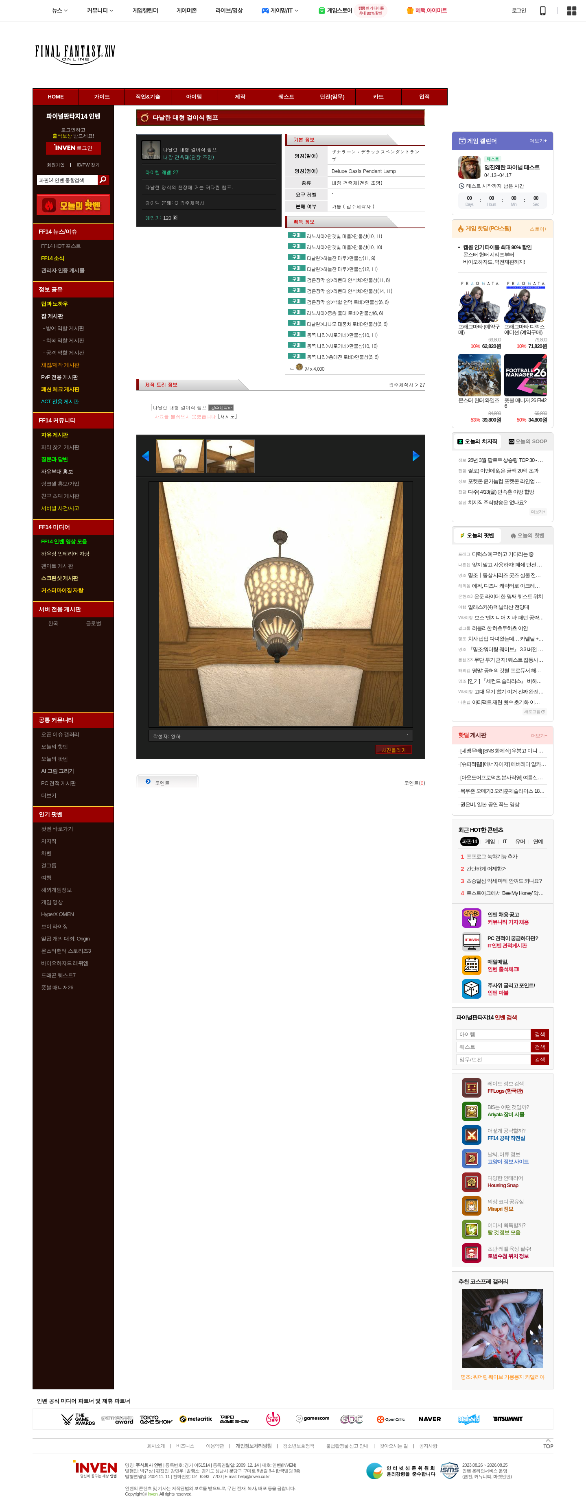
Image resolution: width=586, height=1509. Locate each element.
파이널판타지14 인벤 (73, 116)
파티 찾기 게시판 (60, 447)
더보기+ (538, 140)
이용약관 (215, 1446)
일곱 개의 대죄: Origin (65, 938)
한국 (53, 623)
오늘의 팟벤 (54, 758)
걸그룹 (49, 865)
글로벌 (93, 623)
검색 (103, 180)
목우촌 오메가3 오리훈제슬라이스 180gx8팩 (503, 791)
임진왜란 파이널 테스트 (512, 167)
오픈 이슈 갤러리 (60, 734)
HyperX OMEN (57, 914)
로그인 (519, 10)
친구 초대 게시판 (60, 496)
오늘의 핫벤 (54, 746)
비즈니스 (185, 1446)
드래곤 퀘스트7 (58, 975)
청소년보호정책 (298, 1446)
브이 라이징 (54, 926)
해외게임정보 (56, 889)
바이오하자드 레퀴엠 (64, 963)
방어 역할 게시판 (62, 328)
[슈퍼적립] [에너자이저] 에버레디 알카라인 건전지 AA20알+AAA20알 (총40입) (503, 764)
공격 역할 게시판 (62, 352)
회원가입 (56, 165)
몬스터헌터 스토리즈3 (66, 951)
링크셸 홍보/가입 (60, 483)
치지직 (49, 841)
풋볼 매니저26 (57, 987)
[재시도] (227, 416)
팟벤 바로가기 (57, 828)
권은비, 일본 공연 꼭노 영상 (489, 804)
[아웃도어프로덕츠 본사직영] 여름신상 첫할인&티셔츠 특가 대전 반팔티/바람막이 (503, 777)
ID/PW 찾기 (88, 165)
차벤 (46, 853)
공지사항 (428, 1446)
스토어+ (538, 229)
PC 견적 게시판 (58, 783)
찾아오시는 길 (393, 1446)
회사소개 (156, 1446)
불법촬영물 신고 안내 (347, 1446)
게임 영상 (52, 902)
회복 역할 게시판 (62, 340)
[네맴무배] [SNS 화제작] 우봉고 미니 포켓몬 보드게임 (503, 751)
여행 (46, 877)
